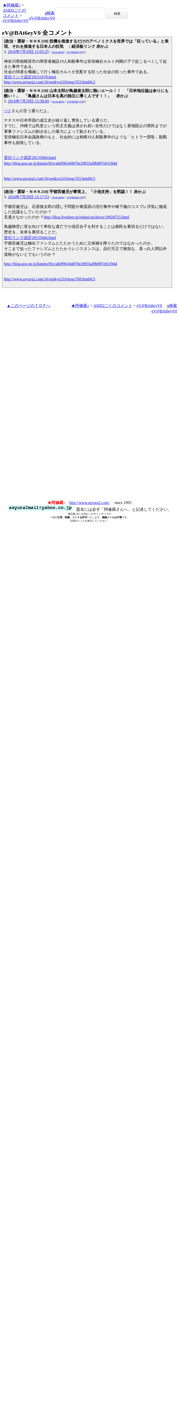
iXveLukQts (58, 52)
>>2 (7, 111)
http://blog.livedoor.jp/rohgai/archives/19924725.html (86, 217)
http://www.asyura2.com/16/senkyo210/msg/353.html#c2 (49, 82)
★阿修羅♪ (12, 5)
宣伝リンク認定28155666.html (30, 157)
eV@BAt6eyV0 (15, 20)
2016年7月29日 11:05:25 (28, 52)
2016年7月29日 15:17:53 (28, 197)
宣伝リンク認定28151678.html (30, 77)
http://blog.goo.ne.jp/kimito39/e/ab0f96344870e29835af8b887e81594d (60, 163)
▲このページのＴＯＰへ (28, 305)
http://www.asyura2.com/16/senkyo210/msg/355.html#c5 (49, 178)
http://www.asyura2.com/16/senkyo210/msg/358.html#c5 (49, 279)
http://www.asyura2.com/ (89, 503)
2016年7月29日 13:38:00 (28, 101)
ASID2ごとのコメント (112, 305)
